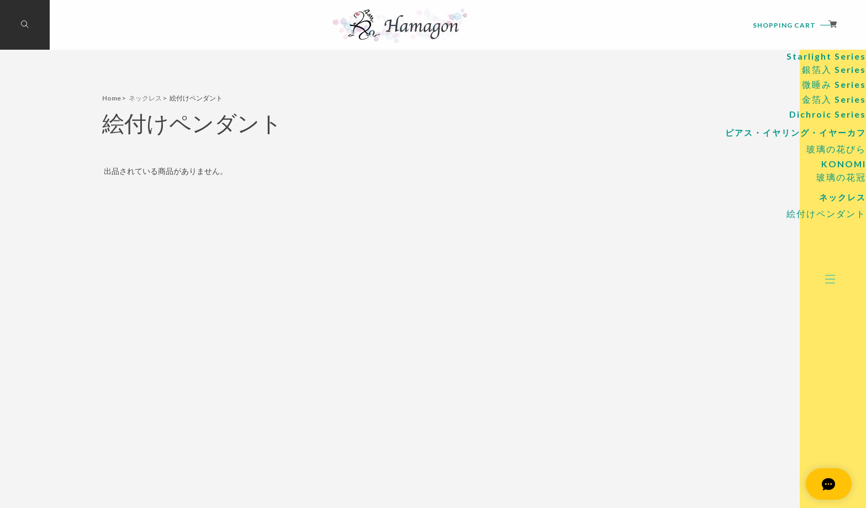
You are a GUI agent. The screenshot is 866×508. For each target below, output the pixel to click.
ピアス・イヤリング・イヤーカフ (704, 201)
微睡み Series (756, 151)
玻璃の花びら (756, 219)
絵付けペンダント (747, 287)
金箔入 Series (756, 166)
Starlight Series (752, 123)
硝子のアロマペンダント (725, 92)
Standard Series (751, 110)
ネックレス (757, 269)
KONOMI (764, 234)
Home (111, 98)
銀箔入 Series (756, 136)
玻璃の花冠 (761, 247)
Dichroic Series (753, 181)
